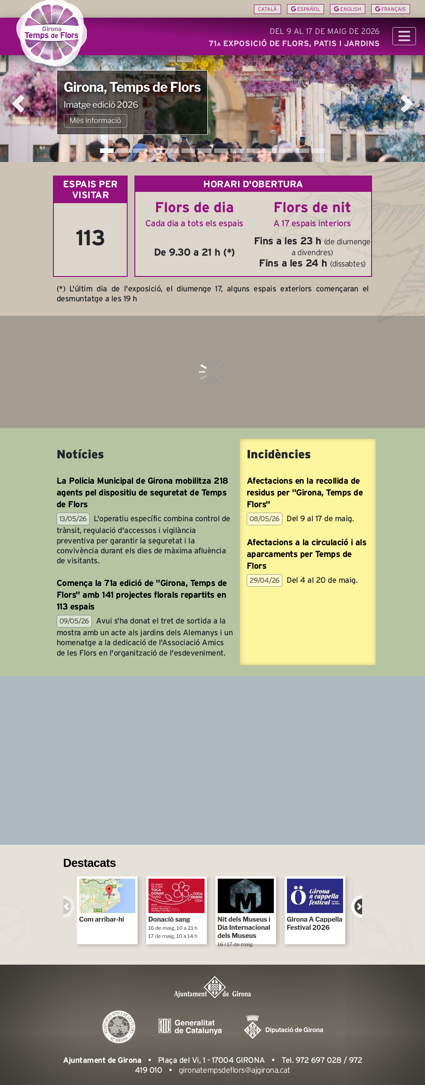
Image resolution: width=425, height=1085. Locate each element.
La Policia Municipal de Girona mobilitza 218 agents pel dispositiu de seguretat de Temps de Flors (142, 492)
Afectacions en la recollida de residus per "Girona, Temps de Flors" (305, 492)
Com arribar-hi (107, 901)
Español (305, 9)
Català (267, 9)
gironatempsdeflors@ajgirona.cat (235, 1070)
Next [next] (356, 906)
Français (390, 9)
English (347, 9)
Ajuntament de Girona (102, 1060)
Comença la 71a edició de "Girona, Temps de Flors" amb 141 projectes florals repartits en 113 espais (142, 594)
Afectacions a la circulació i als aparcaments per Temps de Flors (307, 554)
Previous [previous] (68, 906)
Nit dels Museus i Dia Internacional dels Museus (246, 911)
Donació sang (176, 909)
